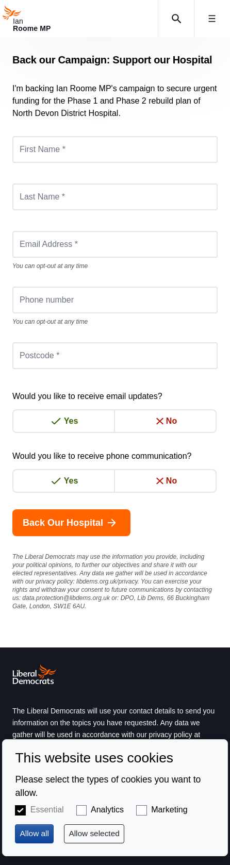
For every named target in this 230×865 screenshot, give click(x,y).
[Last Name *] (115, 197)
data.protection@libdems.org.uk (66, 598)
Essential (47, 809)
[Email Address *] (115, 244)
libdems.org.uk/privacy (107, 581)
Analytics (107, 809)
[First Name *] (115, 149)
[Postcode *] (115, 355)
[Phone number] (115, 300)
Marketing (169, 809)
